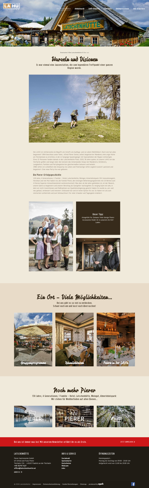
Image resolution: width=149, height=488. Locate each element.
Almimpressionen (122, 9)
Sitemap (83, 484)
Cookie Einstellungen (70, 484)
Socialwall (66, 458)
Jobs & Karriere (139, 9)
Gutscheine (66, 463)
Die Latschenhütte (64, 9)
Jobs (63, 468)
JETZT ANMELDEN (127, 442)
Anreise (18, 472)
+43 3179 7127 (20, 465)
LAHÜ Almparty (94, 9)
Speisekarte (67, 461)
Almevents (108, 9)
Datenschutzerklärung (51, 484)
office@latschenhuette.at (25, 468)
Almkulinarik (79, 9)
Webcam (65, 465)
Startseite (63, 52)
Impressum (37, 484)
